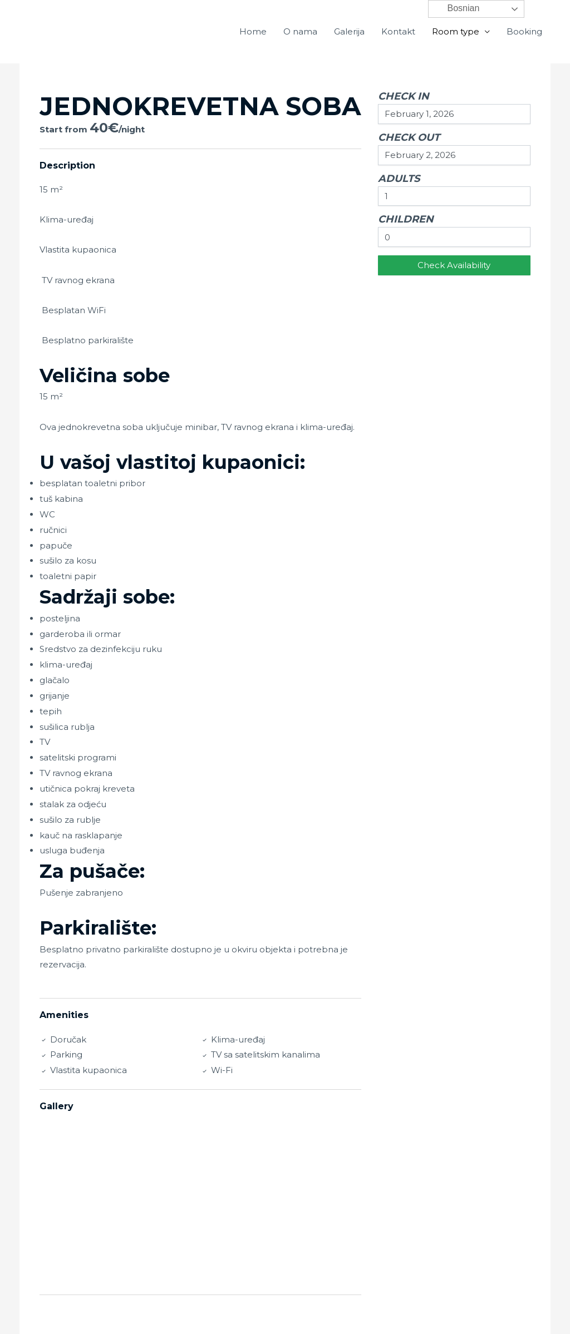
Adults (399, 179)
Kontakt (398, 31)
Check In (403, 96)
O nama (300, 31)
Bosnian (455, 9)
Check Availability (453, 265)
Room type (455, 31)
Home (253, 31)
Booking (524, 31)
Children (406, 219)
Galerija (349, 31)
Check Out (409, 137)
